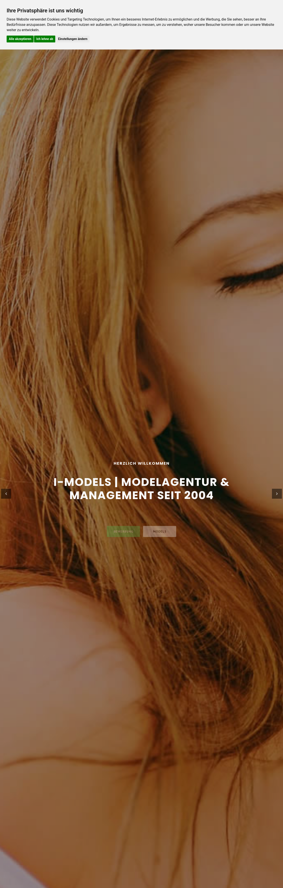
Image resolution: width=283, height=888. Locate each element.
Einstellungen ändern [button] (73, 39)
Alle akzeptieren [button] (20, 39)
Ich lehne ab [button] (44, 39)
